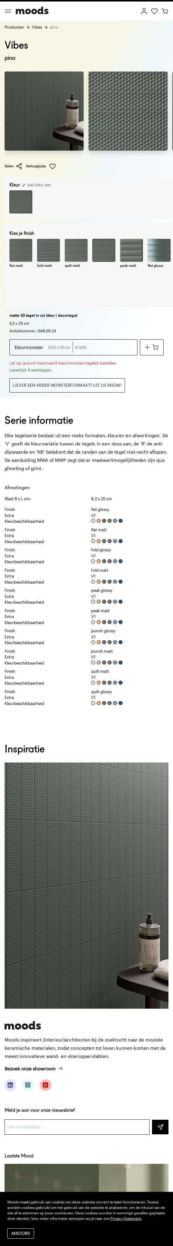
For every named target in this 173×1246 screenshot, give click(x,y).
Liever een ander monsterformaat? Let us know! (67, 385)
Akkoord (20, 1233)
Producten (14, 27)
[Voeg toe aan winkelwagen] (152, 347)
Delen (13, 166)
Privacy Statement (125, 1218)
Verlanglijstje (41, 166)
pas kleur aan (36, 184)
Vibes (37, 27)
